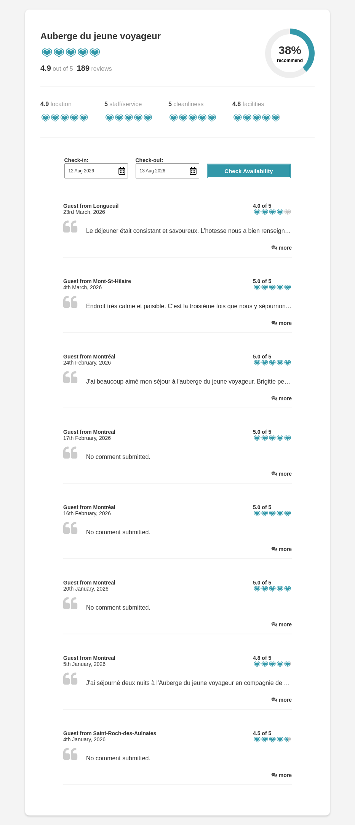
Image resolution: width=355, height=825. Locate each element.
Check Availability (248, 171)
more (285, 248)
